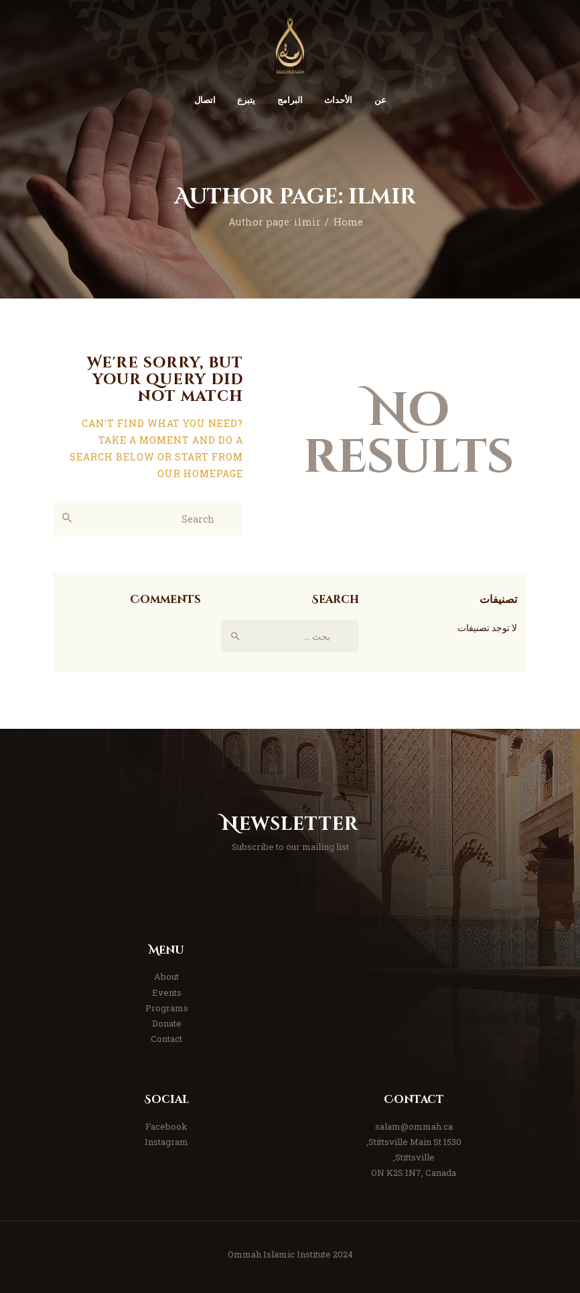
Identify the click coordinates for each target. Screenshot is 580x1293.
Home (348, 222)
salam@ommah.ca (414, 1126)
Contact (166, 1039)
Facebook (166, 1126)
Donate (167, 1023)
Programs (166, 1008)
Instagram (166, 1142)
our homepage (200, 473)
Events (167, 992)
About (166, 976)
